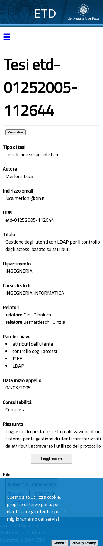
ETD (45, 13)
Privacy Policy (84, 543)
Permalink (16, 132)
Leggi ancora (51, 459)
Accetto (60, 543)
